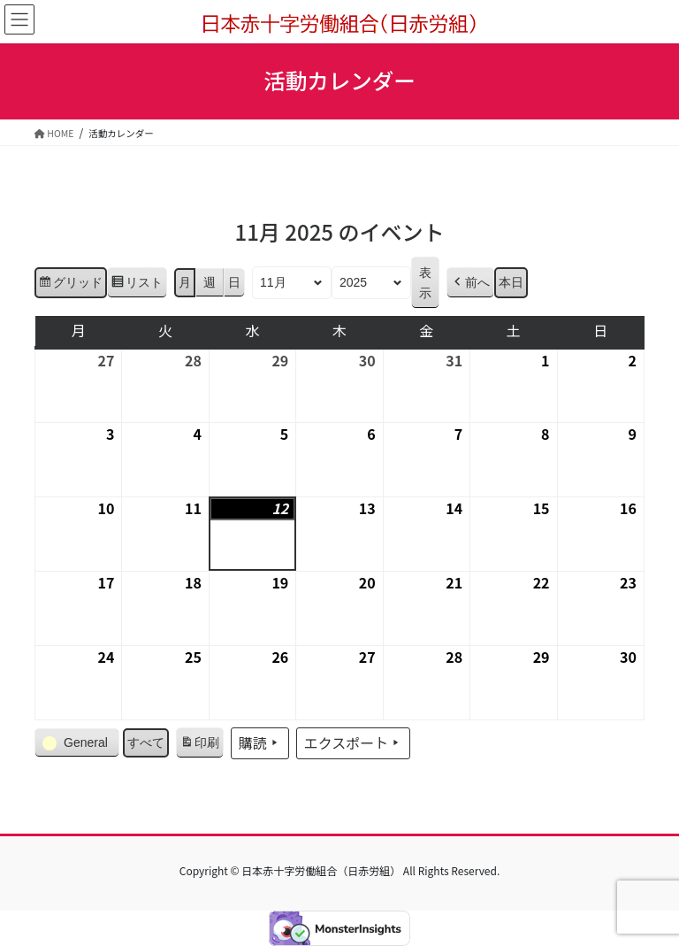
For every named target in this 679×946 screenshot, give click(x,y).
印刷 (199, 745)
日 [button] (234, 282)
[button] (470, 282)
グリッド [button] (70, 285)
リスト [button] (137, 285)
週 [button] (209, 282)
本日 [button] (511, 282)
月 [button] (185, 282)
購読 (260, 743)
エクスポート (353, 743)
